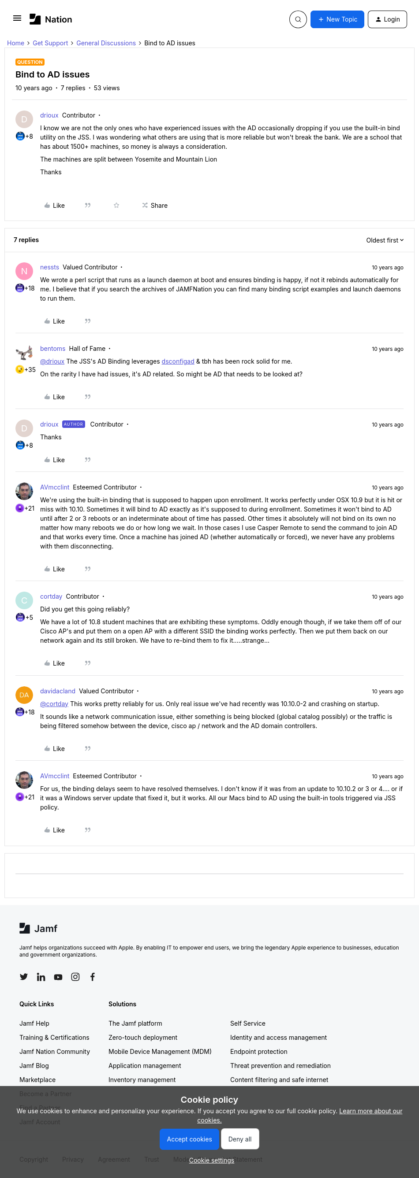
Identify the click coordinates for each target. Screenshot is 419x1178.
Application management (144, 1065)
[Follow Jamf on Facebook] (92, 976)
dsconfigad (178, 361)
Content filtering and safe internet (279, 1079)
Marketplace (37, 1079)
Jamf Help (34, 1023)
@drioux (52, 361)
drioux (49, 115)
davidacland (57, 691)
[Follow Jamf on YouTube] (58, 977)
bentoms (53, 348)
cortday (51, 596)
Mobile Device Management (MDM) (160, 1051)
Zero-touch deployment (142, 1037)
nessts (49, 267)
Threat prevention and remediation (280, 1065)
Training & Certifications (54, 1037)
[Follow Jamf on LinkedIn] (41, 976)
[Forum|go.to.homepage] (51, 19)
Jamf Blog (34, 1065)
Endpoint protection (259, 1051)
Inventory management (142, 1079)
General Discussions (106, 43)
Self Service (248, 1023)
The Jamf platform (135, 1023)
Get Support (50, 43)
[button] (17, 21)
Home (15, 43)
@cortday (54, 703)
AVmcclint (54, 487)
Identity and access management (278, 1037)
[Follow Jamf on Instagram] (75, 976)
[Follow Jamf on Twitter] (23, 976)
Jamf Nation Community (54, 1051)
